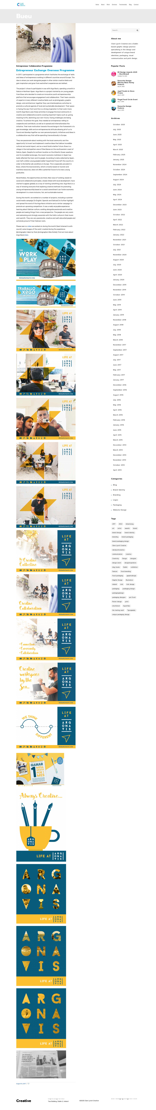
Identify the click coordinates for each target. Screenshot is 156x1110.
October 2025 (119, 124)
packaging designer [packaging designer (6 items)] (119, 597)
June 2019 (117, 300)
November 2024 (119, 164)
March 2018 (118, 340)
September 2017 (120, 350)
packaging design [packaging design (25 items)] (129, 589)
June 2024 (117, 190)
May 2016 (117, 405)
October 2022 (119, 215)
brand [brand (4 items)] (135, 528)
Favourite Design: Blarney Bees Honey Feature (126, 82)
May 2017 (117, 370)
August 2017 (118, 355)
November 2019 (119, 290)
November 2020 (119, 255)
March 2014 (118, 450)
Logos (115, 500)
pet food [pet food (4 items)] (132, 597)
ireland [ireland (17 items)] (114, 584)
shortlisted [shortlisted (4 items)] (116, 606)
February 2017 (119, 375)
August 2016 (118, 395)
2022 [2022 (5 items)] (120, 524)
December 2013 (119, 455)
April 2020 (117, 275)
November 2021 (119, 240)
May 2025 (117, 139)
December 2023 (120, 205)
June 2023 (117, 210)
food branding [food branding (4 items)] (126, 571)
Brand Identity (119, 490)
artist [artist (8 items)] (119, 528)
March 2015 (118, 440)
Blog (115, 485)
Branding (116, 495)
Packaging (117, 505)
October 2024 (119, 170)
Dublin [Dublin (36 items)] (125, 567)
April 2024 (117, 200)
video (29, 226)
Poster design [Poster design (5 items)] (117, 602)
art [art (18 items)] (113, 528)
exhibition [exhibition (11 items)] (134, 567)
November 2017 (119, 345)
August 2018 (118, 325)
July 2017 (117, 360)
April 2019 (117, 310)
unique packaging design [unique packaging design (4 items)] (120, 614)
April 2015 (117, 435)
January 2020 (118, 280)
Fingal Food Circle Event (128, 100)
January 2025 (118, 160)
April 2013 (117, 470)
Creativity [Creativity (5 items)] (115, 558)
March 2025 (118, 150)
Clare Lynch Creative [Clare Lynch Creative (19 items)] (119, 545)
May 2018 (117, 335)
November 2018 (119, 320)
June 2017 (117, 365)
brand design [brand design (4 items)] (116, 533)
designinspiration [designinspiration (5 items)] (130, 563)
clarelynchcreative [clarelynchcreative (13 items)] (118, 550)
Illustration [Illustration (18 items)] (129, 580)
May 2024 (117, 195)
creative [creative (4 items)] (128, 554)
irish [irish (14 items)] (121, 584)
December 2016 (119, 385)
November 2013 (119, 460)
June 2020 (117, 270)
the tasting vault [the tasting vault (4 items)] (118, 610)
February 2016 (119, 420)
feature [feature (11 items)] (114, 571)
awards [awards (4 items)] (127, 528)
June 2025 (117, 135)
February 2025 (119, 155)
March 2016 (118, 415)
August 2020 (118, 260)
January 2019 (118, 315)
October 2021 (119, 245)
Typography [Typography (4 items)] (131, 610)
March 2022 (118, 225)
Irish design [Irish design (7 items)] (130, 584)
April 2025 (117, 145)
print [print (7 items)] (126, 602)
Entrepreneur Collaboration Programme (34, 66)
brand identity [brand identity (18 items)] (129, 533)
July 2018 (117, 330)
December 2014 (119, 445)
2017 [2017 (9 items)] (113, 524)
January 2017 (118, 380)
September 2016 (120, 390)
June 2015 (117, 430)
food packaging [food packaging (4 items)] (117, 576)
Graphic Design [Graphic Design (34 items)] (117, 580)
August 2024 (118, 180)
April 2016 (117, 410)
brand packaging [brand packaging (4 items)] (127, 537)
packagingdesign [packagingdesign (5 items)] (118, 593)
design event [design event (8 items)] (116, 563)
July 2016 (117, 400)
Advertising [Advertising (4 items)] (129, 524)
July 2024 (117, 185)
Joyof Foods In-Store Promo (126, 92)
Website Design (119, 510)
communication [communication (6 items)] (117, 554)
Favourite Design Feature (124, 107)
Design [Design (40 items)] (124, 558)
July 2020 (117, 265)
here (26, 235)
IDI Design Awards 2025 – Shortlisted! (127, 73)
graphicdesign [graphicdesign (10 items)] (131, 576)
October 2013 (119, 465)
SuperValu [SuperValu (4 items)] (126, 606)
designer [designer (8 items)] (133, 558)
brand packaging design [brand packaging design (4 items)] (120, 541)
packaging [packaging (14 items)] (115, 589)
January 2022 (118, 235)
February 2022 (119, 230)
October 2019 (119, 295)
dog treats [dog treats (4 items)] (116, 567)
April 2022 (117, 220)
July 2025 (117, 129)
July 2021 (117, 250)
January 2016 (118, 425)
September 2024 (120, 175)
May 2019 (117, 305)
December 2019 (119, 285)
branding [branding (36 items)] (115, 537)
